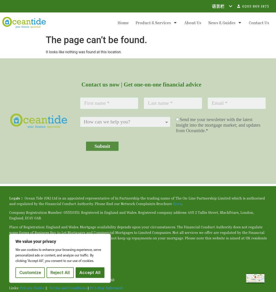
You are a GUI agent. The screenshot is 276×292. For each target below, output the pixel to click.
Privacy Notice (32, 288)
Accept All (90, 272)
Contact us (259, 22)
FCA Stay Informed (106, 288)
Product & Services (156, 22)
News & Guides (225, 22)
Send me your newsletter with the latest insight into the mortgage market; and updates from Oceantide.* (218, 125)
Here (177, 203)
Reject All (60, 272)
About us (192, 22)
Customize (30, 272)
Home (123, 22)
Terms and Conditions (68, 288)
